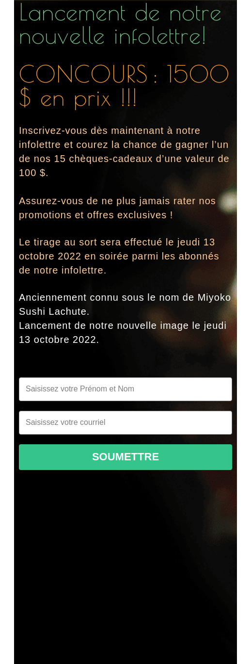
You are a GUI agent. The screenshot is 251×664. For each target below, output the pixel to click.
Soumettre (125, 457)
